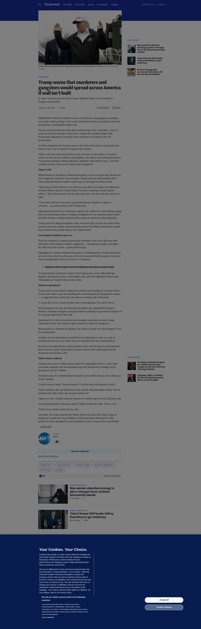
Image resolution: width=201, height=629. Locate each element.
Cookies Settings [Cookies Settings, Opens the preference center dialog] (164, 607)
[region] (100, 581)
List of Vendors (48, 617)
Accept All (164, 600)
